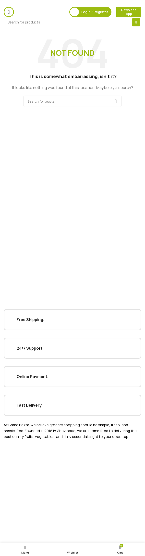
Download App (128, 12)
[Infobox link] (72, 319)
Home (8, 457)
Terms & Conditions (20, 520)
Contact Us (13, 537)
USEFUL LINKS (15, 495)
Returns (10, 512)
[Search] (72, 22)
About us (11, 465)
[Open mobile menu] (8, 12)
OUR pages (13, 448)
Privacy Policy (14, 503)
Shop (8, 482)
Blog (7, 473)
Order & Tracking (17, 528)
